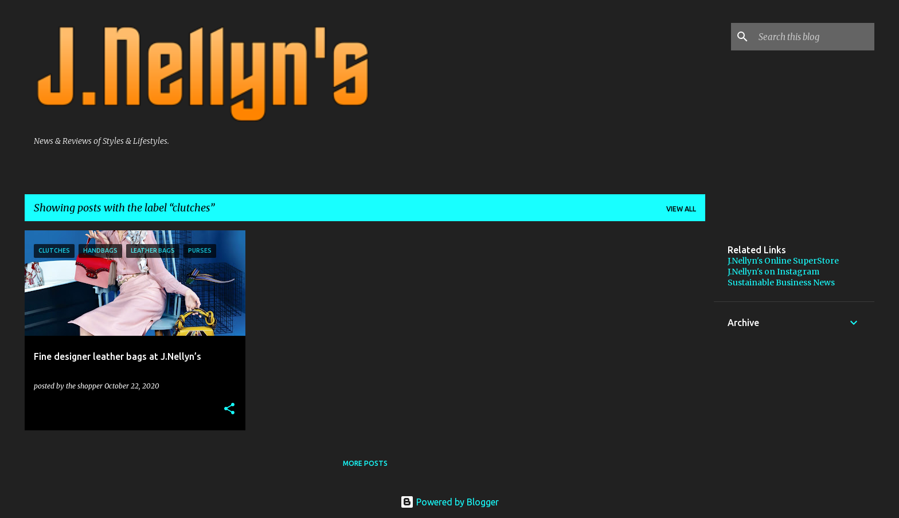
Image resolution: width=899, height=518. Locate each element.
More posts (365, 463)
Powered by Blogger (449, 502)
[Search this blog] (814, 36)
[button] (229, 409)
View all (681, 209)
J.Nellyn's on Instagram (773, 271)
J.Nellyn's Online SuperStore (783, 261)
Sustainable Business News (781, 282)
